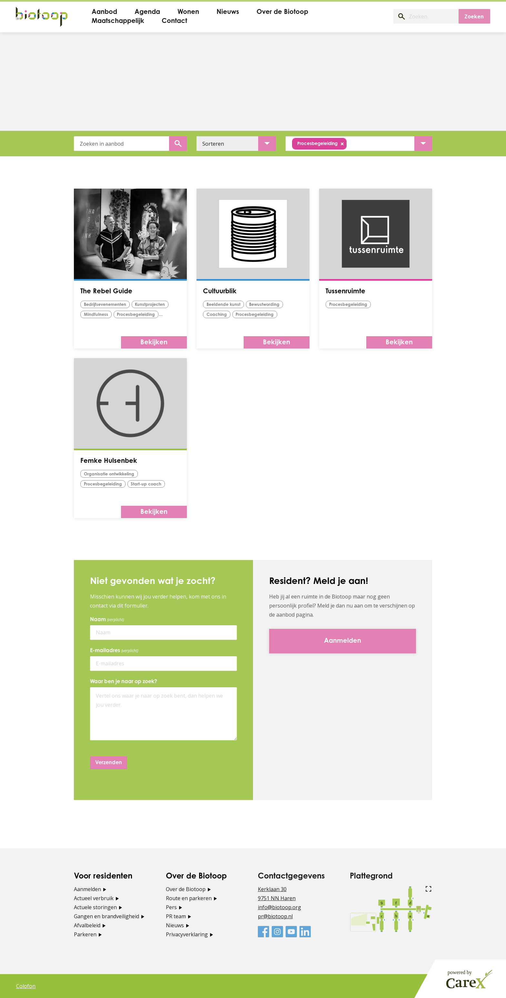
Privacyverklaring (187, 934)
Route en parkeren (189, 898)
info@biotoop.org (279, 907)
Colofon (25, 986)
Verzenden (108, 762)
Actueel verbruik (94, 898)
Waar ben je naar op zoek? (123, 681)
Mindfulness (96, 315)
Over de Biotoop (186, 889)
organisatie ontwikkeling (109, 474)
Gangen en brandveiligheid (106, 916)
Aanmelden (87, 889)
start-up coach (146, 484)
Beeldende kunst (224, 305)
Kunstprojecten (151, 305)
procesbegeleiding (136, 315)
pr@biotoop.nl (275, 916)
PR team (176, 916)
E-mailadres (115, 650)
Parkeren (85, 934)
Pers (171, 907)
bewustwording (265, 305)
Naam (108, 619)
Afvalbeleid (87, 925)
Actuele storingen (95, 907)
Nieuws (175, 925)
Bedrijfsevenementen (105, 305)
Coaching (217, 315)
